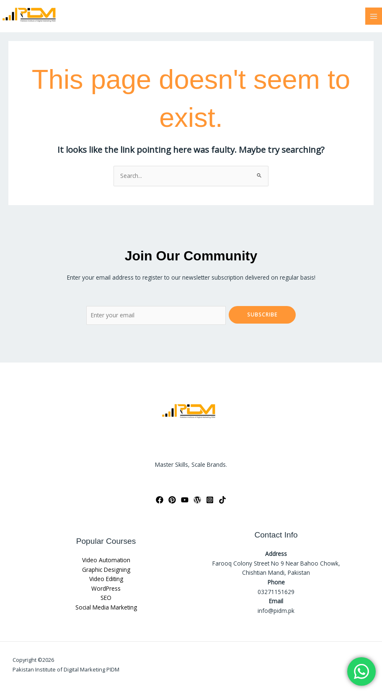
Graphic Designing (106, 570)
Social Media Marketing (106, 607)
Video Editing (106, 579)
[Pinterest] (172, 500)
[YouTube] (184, 500)
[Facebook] (159, 500)
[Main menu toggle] (373, 16)
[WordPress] (197, 500)
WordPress (106, 588)
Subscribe (262, 314)
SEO (106, 598)
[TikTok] (222, 500)
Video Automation (106, 560)
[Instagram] (210, 500)
